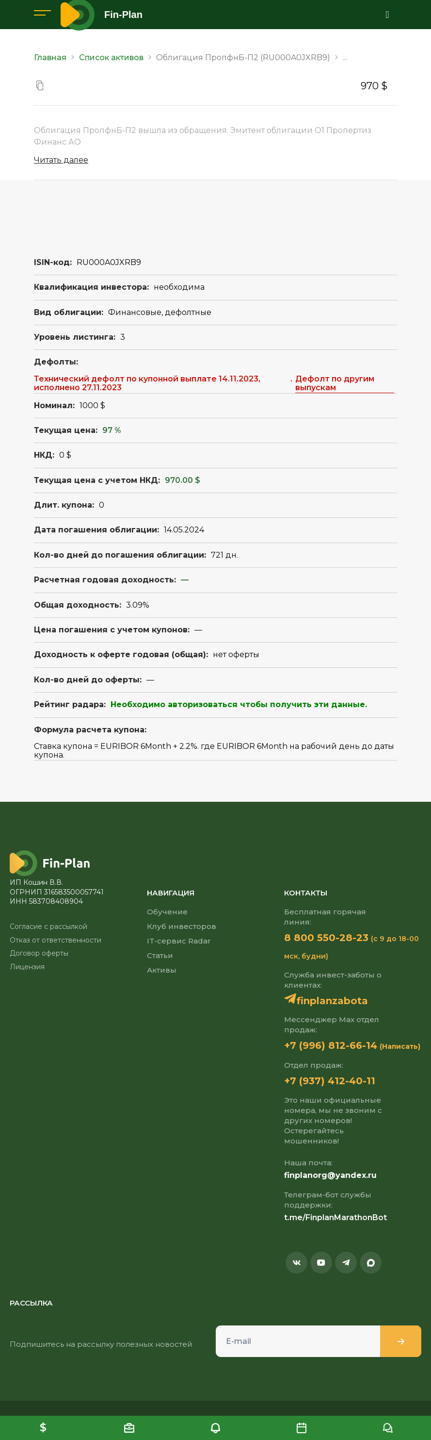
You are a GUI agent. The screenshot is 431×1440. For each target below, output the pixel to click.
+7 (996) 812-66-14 (330, 1045)
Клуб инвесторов (181, 926)
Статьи (160, 955)
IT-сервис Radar (179, 940)
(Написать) (400, 1046)
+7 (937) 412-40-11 (329, 1081)
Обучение (167, 911)
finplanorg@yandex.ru (330, 1175)
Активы (161, 970)
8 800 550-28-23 (326, 937)
